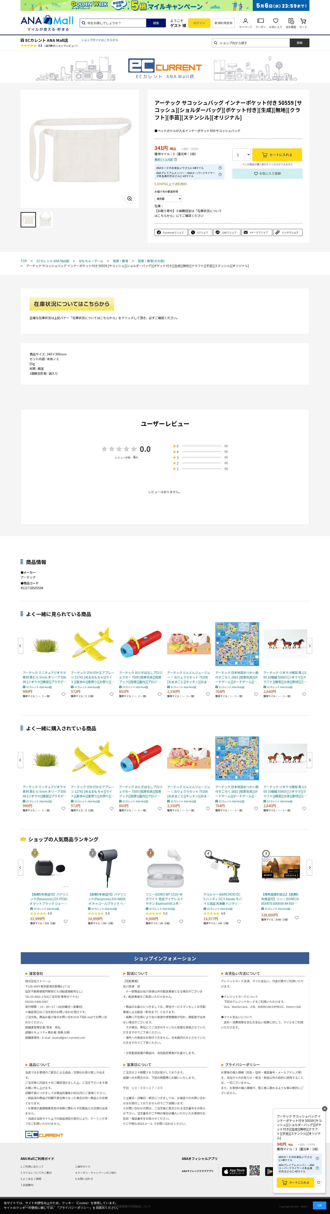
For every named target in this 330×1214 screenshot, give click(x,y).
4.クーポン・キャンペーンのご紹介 (96, 1172)
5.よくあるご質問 (31, 1179)
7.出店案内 (27, 1185)
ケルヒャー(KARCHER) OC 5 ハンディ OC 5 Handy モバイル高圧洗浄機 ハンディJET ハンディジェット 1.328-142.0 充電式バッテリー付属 (223, 899)
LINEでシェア (229, 232)
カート (303, 27)
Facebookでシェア (173, 232)
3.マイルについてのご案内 (36, 1172)
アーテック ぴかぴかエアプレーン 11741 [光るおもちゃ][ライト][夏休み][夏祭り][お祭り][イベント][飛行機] (92, 677)
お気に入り (275, 27)
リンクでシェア (290, 232)
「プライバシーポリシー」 (74, 1207)
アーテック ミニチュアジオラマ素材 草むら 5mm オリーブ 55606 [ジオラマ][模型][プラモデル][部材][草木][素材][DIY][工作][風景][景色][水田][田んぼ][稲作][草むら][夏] (44, 677)
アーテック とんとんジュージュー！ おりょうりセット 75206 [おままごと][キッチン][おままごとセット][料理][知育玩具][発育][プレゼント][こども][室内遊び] (188, 677)
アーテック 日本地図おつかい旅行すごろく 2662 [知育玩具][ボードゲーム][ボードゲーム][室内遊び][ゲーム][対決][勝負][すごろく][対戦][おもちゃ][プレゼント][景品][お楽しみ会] (237, 677)
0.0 (145, 448)
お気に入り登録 (270, 173)
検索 (156, 23)
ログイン (199, 23)
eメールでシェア (259, 232)
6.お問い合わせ (84, 1179)
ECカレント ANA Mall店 (46, 40)
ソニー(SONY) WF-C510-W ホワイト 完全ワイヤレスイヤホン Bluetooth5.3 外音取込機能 (164, 899)
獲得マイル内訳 (163, 159)
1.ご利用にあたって (32, 1166)
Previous (20, 646)
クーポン (260, 27)
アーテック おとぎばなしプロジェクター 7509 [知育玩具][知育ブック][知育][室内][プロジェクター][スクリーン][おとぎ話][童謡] (140, 677)
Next (309, 646)
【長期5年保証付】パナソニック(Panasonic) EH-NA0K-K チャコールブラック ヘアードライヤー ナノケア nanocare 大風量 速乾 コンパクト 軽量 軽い (107, 899)
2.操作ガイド (83, 1166)
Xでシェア (202, 232)
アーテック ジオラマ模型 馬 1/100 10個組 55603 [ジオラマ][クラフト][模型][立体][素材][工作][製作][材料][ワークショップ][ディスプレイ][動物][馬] (285, 677)
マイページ (245, 27)
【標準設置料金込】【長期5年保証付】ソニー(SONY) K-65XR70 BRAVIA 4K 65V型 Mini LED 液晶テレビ (280, 899)
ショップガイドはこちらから (99, 40)
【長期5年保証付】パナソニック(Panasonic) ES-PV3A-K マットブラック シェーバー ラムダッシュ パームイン (49, 899)
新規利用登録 (223, 23)
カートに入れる (299, 1182)
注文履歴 (291, 27)
